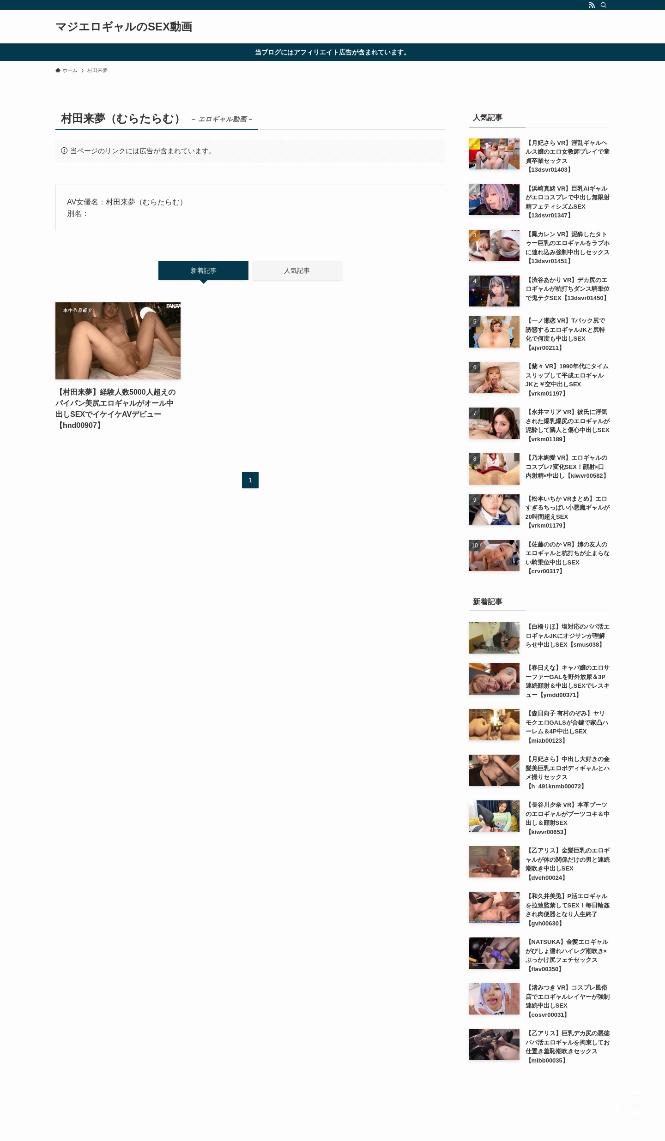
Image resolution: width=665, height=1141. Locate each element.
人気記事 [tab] (297, 270)
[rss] (592, 5)
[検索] (604, 5)
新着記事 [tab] (204, 270)
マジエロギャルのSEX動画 (123, 26)
